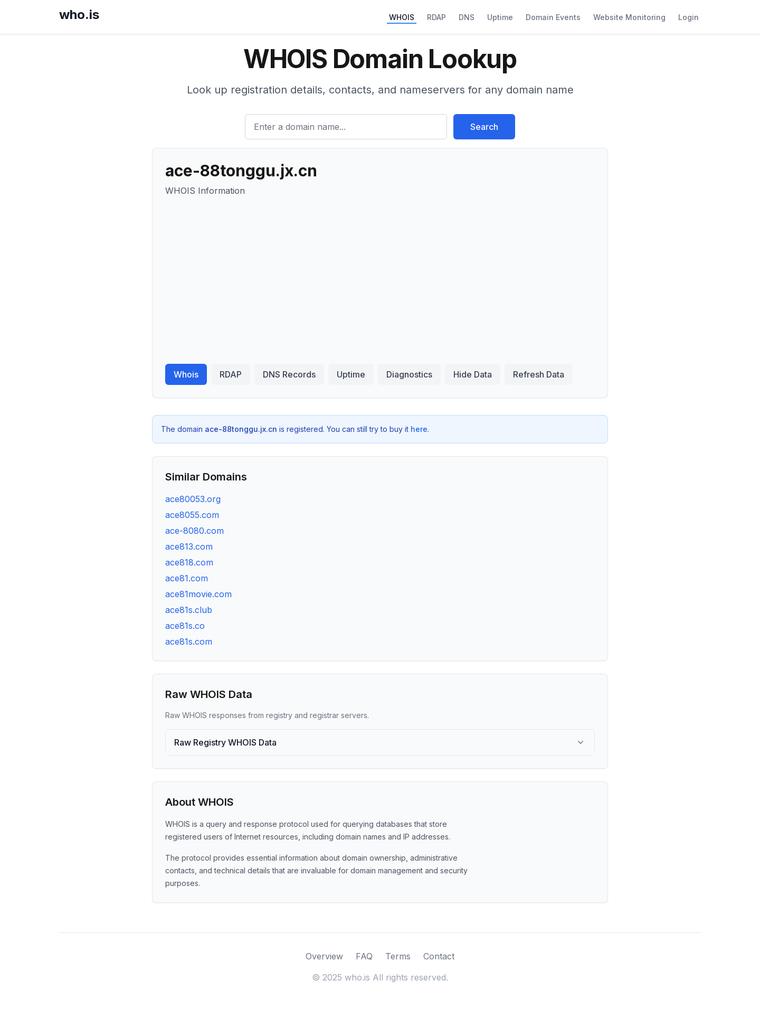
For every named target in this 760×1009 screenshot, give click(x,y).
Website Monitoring (629, 17)
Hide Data (472, 374)
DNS (466, 17)
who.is (79, 14)
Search (484, 126)
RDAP (436, 17)
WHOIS (401, 17)
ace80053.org (193, 499)
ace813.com (189, 546)
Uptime (500, 17)
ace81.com (186, 578)
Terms (398, 956)
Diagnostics (409, 374)
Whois (186, 374)
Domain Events (553, 17)
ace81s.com (188, 641)
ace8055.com (192, 515)
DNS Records (289, 374)
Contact (438, 956)
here (419, 429)
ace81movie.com (198, 594)
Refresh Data (538, 374)
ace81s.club (188, 610)
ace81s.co (185, 625)
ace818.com (189, 562)
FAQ (364, 956)
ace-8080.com (194, 530)
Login (688, 17)
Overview (324, 956)
